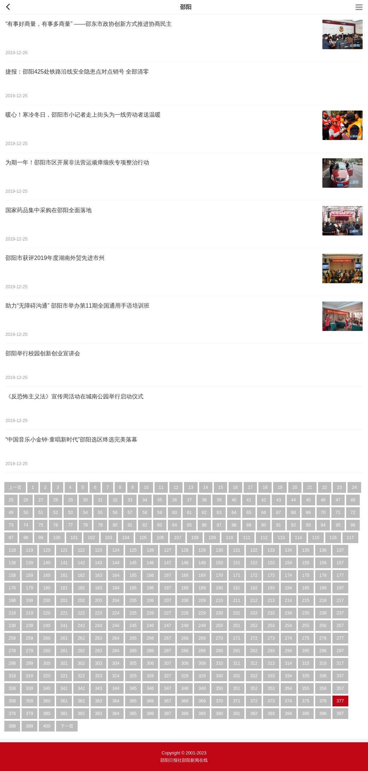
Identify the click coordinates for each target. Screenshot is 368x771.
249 (202, 625)
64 (233, 512)
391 (236, 713)
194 (288, 587)
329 (202, 675)
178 (12, 587)
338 (12, 688)
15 (220, 487)
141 (64, 562)
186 (150, 587)
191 (236, 587)
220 (46, 613)
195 (305, 587)
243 (98, 625)
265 (133, 638)
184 (115, 587)
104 (125, 537)
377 (340, 701)
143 (98, 562)
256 (323, 625)
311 (236, 663)
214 (288, 600)
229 (202, 613)
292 (253, 650)
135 (305, 550)
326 (150, 675)
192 (253, 587)
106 (160, 537)
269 (202, 638)
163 (98, 575)
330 (219, 675)
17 (250, 487)
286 (150, 650)
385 (133, 713)
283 (98, 650)
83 (159, 525)
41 (249, 500)
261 (64, 638)
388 (184, 713)
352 (253, 688)
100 (56, 537)
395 (305, 713)
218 (12, 613)
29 (70, 500)
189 (202, 587)
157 (340, 562)
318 (12, 675)
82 (144, 525)
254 (288, 625)
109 (212, 537)
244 (115, 625)
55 (100, 512)
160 (46, 575)
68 (293, 512)
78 (85, 525)
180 (46, 587)
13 (190, 487)
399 (29, 726)
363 (98, 701)
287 (167, 650)
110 (229, 537)
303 (98, 663)
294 (288, 650)
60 (174, 512)
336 (323, 675)
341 (64, 688)
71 (338, 512)
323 (98, 675)
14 (205, 487)
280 (46, 650)
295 (305, 650)
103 (108, 537)
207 (167, 600)
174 (288, 575)
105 (143, 537)
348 (184, 688)
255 (305, 625)
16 (235, 487)
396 (323, 713)
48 (352, 500)
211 (236, 600)
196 (323, 587)
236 (323, 613)
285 (133, 650)
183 (98, 587)
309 (202, 663)
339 (29, 688)
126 (150, 550)
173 (271, 575)
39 (219, 500)
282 (81, 650)
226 (150, 613)
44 (293, 500)
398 (12, 726)
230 (219, 613)
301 (64, 663)
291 (236, 650)
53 (70, 512)
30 (85, 500)
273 (271, 638)
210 (219, 600)
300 (46, 663)
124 (115, 550)
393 (271, 713)
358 (12, 701)
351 (236, 688)
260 (46, 638)
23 (339, 487)
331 (236, 675)
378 (12, 713)
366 (150, 701)
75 (40, 525)
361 (64, 701)
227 (167, 613)
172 (253, 575)
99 (40, 537)
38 (204, 500)
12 (176, 487)
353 (271, 688)
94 (323, 525)
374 (288, 701)
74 (25, 525)
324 (115, 675)
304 (115, 663)
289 (202, 650)
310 (219, 663)
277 (340, 638)
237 (340, 613)
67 (278, 512)
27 (40, 500)
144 (115, 562)
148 (184, 562)
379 (29, 713)
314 (288, 663)
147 (167, 562)
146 (150, 562)
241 (64, 625)
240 (46, 625)
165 (133, 575)
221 (64, 613)
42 (263, 500)
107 (177, 537)
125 (133, 550)
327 (167, 675)
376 (323, 701)
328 (184, 675)
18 (265, 487)
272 (253, 638)
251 (236, 625)
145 (133, 562)
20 (295, 487)
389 (202, 713)
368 (184, 701)
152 (253, 562)
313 (271, 663)
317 (340, 663)
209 (202, 600)
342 (81, 688)
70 (323, 512)
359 (29, 701)
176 (323, 575)
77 (70, 525)
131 (236, 550)
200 (46, 600)
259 (29, 638)
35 (159, 500)
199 (29, 600)
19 (279, 487)
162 (81, 575)
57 (130, 512)
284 (115, 650)
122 (81, 550)
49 (11, 512)
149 (202, 562)
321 (64, 675)
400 (46, 726)
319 (29, 675)
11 (161, 487)
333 (271, 675)
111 (246, 537)
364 (115, 701)
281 (64, 650)
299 (29, 663)
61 (189, 512)
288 (184, 650)
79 (100, 525)
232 (253, 613)
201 (64, 600)
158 (12, 575)
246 (150, 625)
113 (281, 537)
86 (204, 525)
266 (150, 638)
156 (323, 562)
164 (115, 575)
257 (340, 625)
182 (81, 587)
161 (64, 575)
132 (253, 550)
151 (236, 562)
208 (184, 600)
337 (340, 675)
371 (236, 701)
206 (150, 600)
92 (293, 525)
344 (115, 688)
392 (253, 713)
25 (11, 500)
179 (29, 587)
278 (12, 650)
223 (98, 613)
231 (236, 613)
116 (333, 537)
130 (219, 550)
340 (46, 688)
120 (46, 550)
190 (219, 587)
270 (219, 638)
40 (233, 500)
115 (315, 537)
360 (46, 701)
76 (55, 525)
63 (219, 512)
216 (323, 600)
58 (144, 512)
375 (305, 701)
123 (98, 550)
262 (81, 638)
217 (340, 600)
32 (115, 500)
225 (133, 613)
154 (288, 562)
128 (184, 550)
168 (184, 575)
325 (133, 675)
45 (308, 500)
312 (253, 663)
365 (133, 701)
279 (29, 650)
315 (305, 663)
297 (340, 650)
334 (288, 675)
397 (340, 713)
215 (305, 600)
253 (271, 625)
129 (202, 550)
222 (81, 613)
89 (249, 525)
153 (271, 562)
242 (81, 625)
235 (305, 613)
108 (194, 537)
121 (64, 550)
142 (81, 562)
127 (167, 550)
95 (338, 525)
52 (55, 512)
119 (29, 550)
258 (12, 638)
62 (204, 512)
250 (219, 625)
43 (278, 500)
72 (352, 512)
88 (233, 525)
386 (150, 713)
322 (81, 675)
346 (150, 688)
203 (98, 600)
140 (46, 562)
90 (263, 525)
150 (219, 562)
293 (271, 650)
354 (288, 688)
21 (309, 487)
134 (288, 550)
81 (130, 525)
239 (29, 625)
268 (184, 638)
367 (167, 701)
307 (167, 663)
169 (202, 575)
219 (29, 613)
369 (202, 701)
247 (167, 625)
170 (219, 575)
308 (184, 663)
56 (115, 512)
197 (340, 587)
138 (12, 562)
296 (323, 650)
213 (271, 600)
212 (253, 600)
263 (98, 638)
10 (146, 487)
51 (40, 512)
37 (189, 500)
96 (352, 525)
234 (288, 613)
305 (133, 663)
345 (133, 688)
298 (12, 663)
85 (189, 525)
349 (202, 688)
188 (184, 587)
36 (174, 500)
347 (167, 688)
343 (98, 688)
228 (184, 613)
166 (150, 575)
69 (308, 512)
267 (167, 638)
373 (271, 701)
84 (174, 525)
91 (278, 525)
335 (305, 675)
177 (340, 575)
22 (324, 487)
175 (305, 575)
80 (115, 525)
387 (167, 713)
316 (323, 663)
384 (115, 713)
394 (288, 713)
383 (98, 713)
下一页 (66, 726)
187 (167, 587)
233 (271, 613)
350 (219, 688)
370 (219, 701)
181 (64, 587)
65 (249, 512)
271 (236, 638)
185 (133, 587)
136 (323, 550)
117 (350, 537)
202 (81, 600)
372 (253, 701)
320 (46, 675)
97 (11, 537)
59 (159, 512)
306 (150, 663)
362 (81, 701)
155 (305, 562)
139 (29, 562)
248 (184, 625)
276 (323, 638)
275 (305, 638)
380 (46, 713)
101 (74, 537)
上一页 (15, 487)
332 (253, 675)
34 (144, 500)
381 (64, 713)
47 (338, 500)
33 (130, 500)
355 (305, 688)
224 (115, 613)
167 (167, 575)
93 (308, 525)
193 (271, 587)
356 (323, 688)
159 (29, 575)
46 (323, 500)
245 (133, 625)
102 (91, 537)
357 (340, 688)
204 (115, 600)
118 (12, 550)
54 (85, 512)
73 (11, 525)
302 (81, 663)
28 (55, 500)
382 (81, 713)
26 (25, 500)
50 (25, 512)
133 (271, 550)
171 (236, 575)
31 (100, 500)
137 (340, 550)
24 (354, 487)
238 (12, 625)
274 (288, 638)
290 (219, 650)
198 (12, 600)
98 (25, 537)
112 (263, 537)
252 (253, 625)
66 (263, 512)
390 (219, 713)
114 (298, 537)
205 (133, 600)
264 (115, 638)
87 (219, 525)
